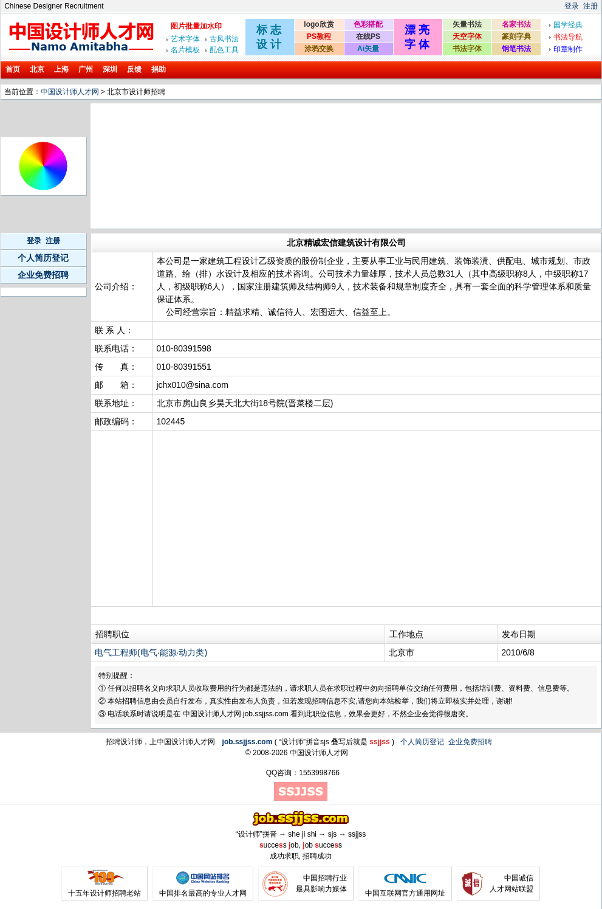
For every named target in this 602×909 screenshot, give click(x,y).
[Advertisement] (160, 166)
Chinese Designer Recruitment (53, 6)
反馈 (134, 69)
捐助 (158, 69)
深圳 (110, 69)
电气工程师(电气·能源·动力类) (151, 652)
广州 (85, 69)
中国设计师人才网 (70, 92)
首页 (12, 69)
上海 (61, 69)
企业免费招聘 (43, 275)
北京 (37, 69)
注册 (590, 6)
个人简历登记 (43, 258)
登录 (571, 6)
